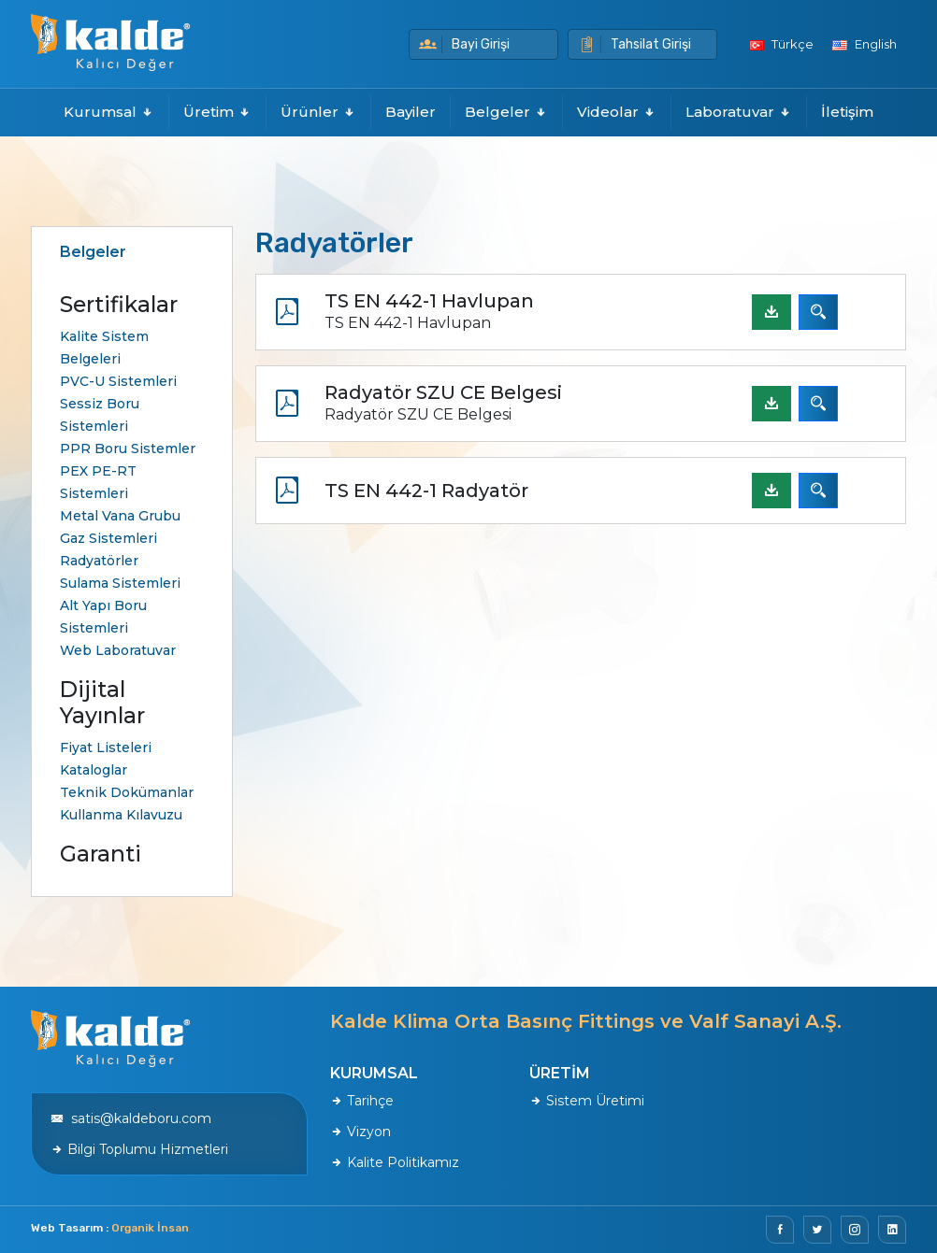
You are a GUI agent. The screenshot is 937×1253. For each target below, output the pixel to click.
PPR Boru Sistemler (127, 448)
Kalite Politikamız (394, 1162)
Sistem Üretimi (586, 1100)
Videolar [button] (616, 112)
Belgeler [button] (506, 112)
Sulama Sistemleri (120, 583)
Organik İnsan (150, 1227)
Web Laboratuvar (118, 650)
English (864, 43)
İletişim (847, 112)
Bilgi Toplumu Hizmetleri (139, 1149)
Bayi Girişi (464, 44)
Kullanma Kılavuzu (121, 814)
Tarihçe (362, 1100)
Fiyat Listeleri (105, 747)
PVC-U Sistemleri (118, 381)
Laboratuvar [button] (738, 112)
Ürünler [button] (318, 112)
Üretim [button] (217, 112)
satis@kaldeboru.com (130, 1118)
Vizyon (360, 1131)
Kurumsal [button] (109, 112)
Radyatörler (99, 560)
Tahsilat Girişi (634, 44)
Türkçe (781, 43)
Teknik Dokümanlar (127, 792)
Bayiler (410, 112)
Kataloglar (93, 770)
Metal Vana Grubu (120, 515)
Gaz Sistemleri (108, 538)
